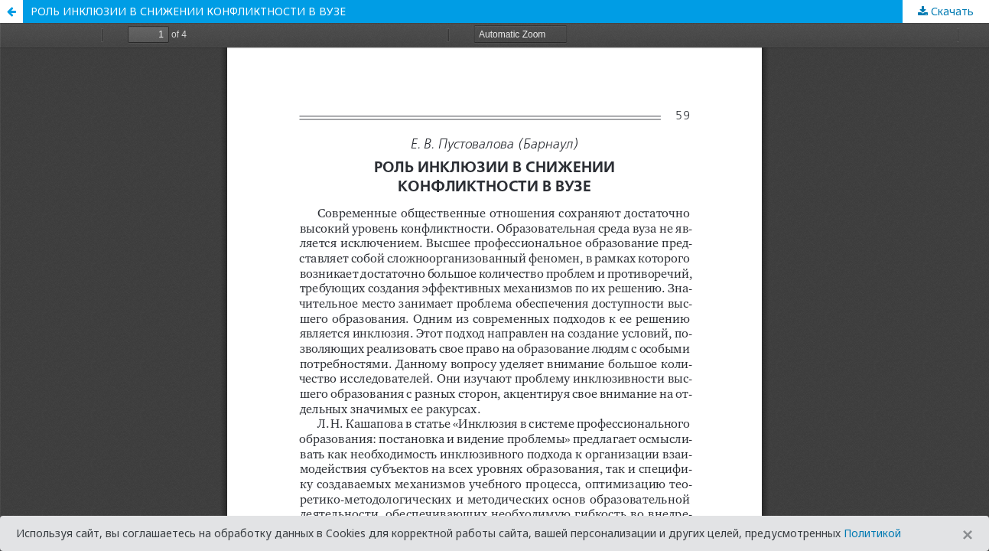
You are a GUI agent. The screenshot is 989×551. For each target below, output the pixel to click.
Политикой (872, 533)
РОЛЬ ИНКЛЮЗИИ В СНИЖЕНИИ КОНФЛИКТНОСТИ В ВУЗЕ (188, 11)
